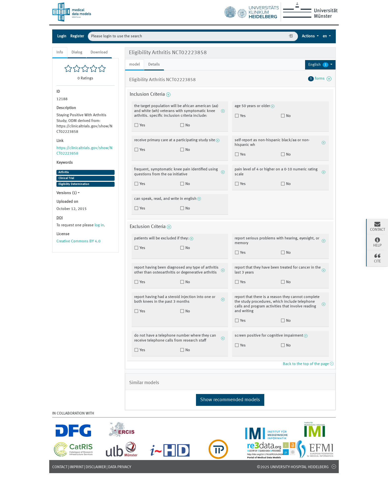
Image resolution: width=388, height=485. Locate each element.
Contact (59, 467)
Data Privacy (119, 467)
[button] (320, 64)
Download (99, 52)
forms (319, 78)
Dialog (77, 52)
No (187, 125)
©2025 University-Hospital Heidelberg (293, 467)
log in (99, 225)
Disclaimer (96, 467)
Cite (377, 258)
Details (154, 65)
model (134, 65)
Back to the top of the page (308, 364)
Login (61, 36)
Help (377, 242)
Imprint (76, 467)
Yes (142, 125)
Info (59, 52)
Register (77, 36)
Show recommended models (230, 399)
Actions (309, 36)
